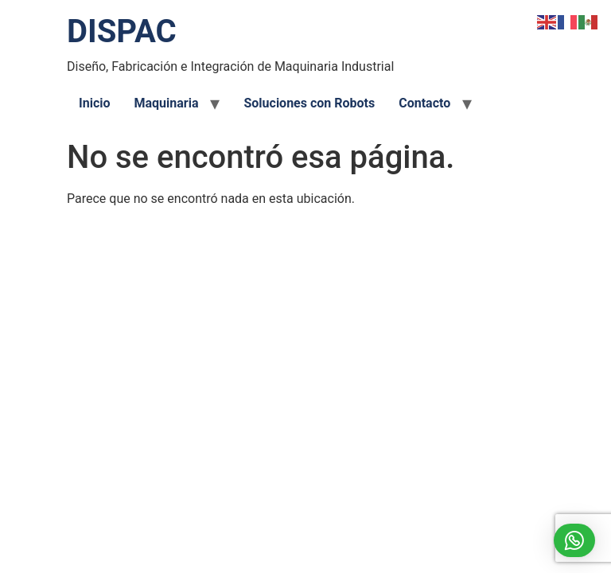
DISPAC (122, 31)
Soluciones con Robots (309, 103)
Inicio (94, 103)
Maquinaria (166, 103)
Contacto (424, 103)
